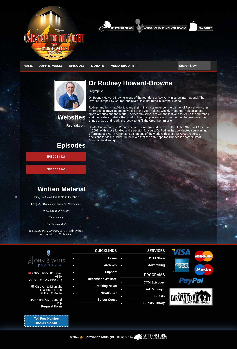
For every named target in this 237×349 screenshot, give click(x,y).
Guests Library (154, 303)
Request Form (51, 306)
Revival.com (76, 125)
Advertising (156, 265)
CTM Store (157, 258)
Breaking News (105, 286)
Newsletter (109, 293)
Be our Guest (107, 300)
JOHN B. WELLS (51, 65)
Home (112, 258)
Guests (159, 296)
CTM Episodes (154, 282)
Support (111, 272)
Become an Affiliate (102, 279)
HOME (28, 65)
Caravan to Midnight (99, 337)
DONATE (97, 65)
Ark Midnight (155, 289)
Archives (110, 265)
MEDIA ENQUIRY (122, 65)
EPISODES (77, 65)
